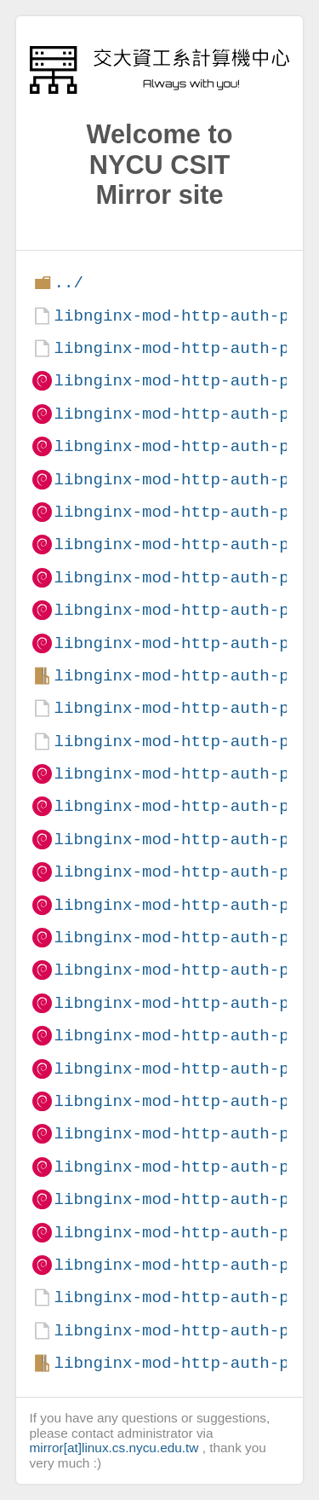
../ (68, 282)
